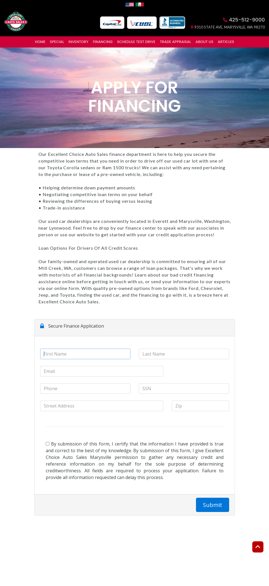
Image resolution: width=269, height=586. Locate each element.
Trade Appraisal (175, 41)
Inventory (79, 41)
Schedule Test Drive (136, 41)
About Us (204, 41)
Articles (226, 41)
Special (57, 41)
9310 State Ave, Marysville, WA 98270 (228, 27)
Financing (103, 41)
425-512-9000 (244, 19)
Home (40, 41)
